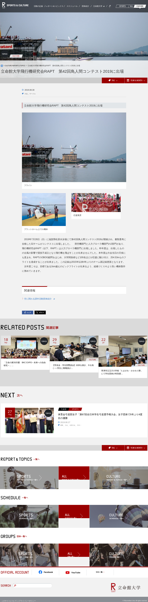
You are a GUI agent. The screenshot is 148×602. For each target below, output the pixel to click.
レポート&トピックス (54, 6)
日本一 (81, 428)
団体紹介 (85, 6)
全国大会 (74, 428)
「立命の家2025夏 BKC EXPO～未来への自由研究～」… (25, 364)
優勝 (62, 428)
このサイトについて (9, 598)
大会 (26, 93)
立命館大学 (97, 6)
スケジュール (72, 6)
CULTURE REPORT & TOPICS (17, 66)
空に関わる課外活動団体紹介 (40, 299)
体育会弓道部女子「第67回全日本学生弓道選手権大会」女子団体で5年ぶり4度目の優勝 (100, 417)
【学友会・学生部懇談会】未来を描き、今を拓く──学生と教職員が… (73, 366)
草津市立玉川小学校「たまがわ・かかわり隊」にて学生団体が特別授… (122, 372)
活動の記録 (38, 6)
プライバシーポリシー (27, 598)
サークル (34, 93)
